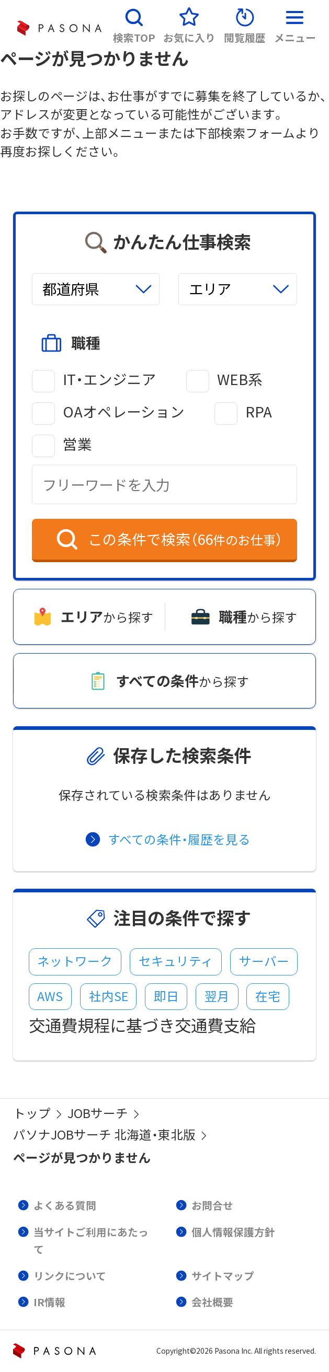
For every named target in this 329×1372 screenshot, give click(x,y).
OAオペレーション (124, 411)
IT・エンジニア (109, 379)
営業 (77, 444)
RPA (258, 411)
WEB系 (240, 379)
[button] (134, 22)
